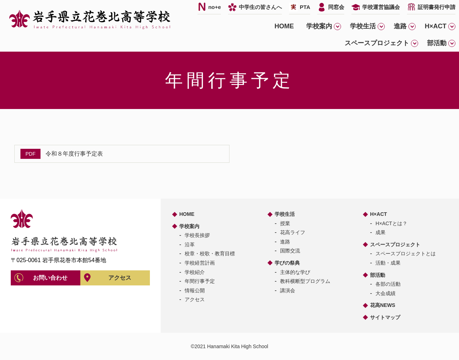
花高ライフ (292, 232)
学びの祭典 (287, 263)
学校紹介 (195, 272)
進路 (285, 242)
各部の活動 (388, 284)
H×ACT (378, 214)
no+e (214, 7)
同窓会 (336, 7)
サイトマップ (385, 317)
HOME (284, 26)
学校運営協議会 (381, 7)
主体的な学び (295, 272)
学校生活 (285, 214)
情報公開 (195, 290)
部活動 (377, 275)
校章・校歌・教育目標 (210, 253)
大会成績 (385, 293)
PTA (305, 7)
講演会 (287, 290)
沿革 (190, 244)
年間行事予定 (200, 281)
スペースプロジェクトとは (405, 253)
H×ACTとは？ (391, 223)
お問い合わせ (50, 278)
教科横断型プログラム (305, 281)
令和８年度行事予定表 (74, 154)
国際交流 (290, 251)
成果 (380, 232)
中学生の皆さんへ (260, 7)
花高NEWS (382, 305)
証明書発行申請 (436, 7)
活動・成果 (388, 263)
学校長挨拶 (197, 235)
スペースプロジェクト (395, 244)
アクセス (119, 278)
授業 (285, 223)
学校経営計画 (200, 263)
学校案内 (189, 226)
